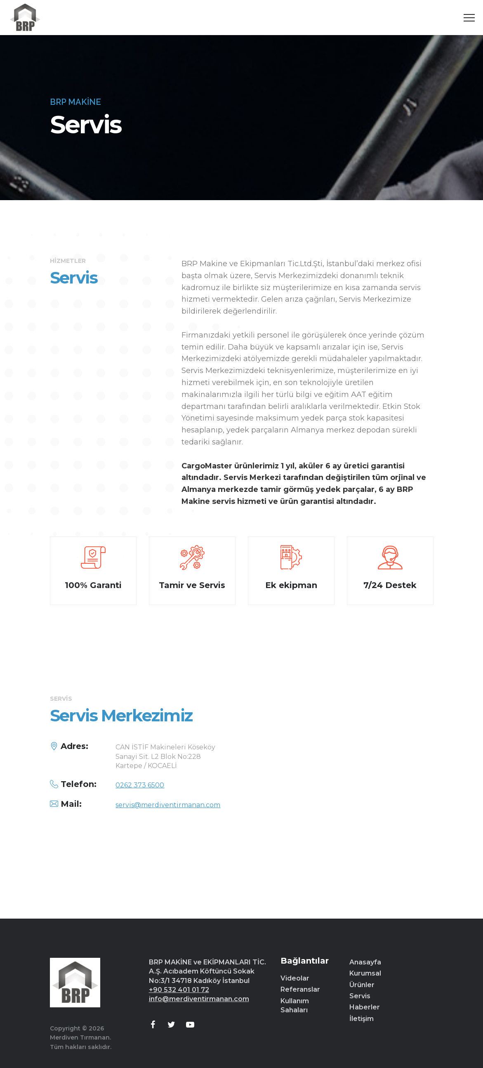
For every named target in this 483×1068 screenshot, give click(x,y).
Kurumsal (365, 973)
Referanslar (300, 989)
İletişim (361, 1019)
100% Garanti (93, 585)
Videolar (294, 978)
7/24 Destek (390, 585)
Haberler (364, 1007)
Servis (359, 996)
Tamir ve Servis (192, 585)
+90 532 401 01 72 (179, 990)
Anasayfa (365, 962)
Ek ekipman (291, 585)
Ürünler (362, 985)
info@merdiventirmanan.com (199, 999)
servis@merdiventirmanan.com (167, 805)
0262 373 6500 (139, 785)
